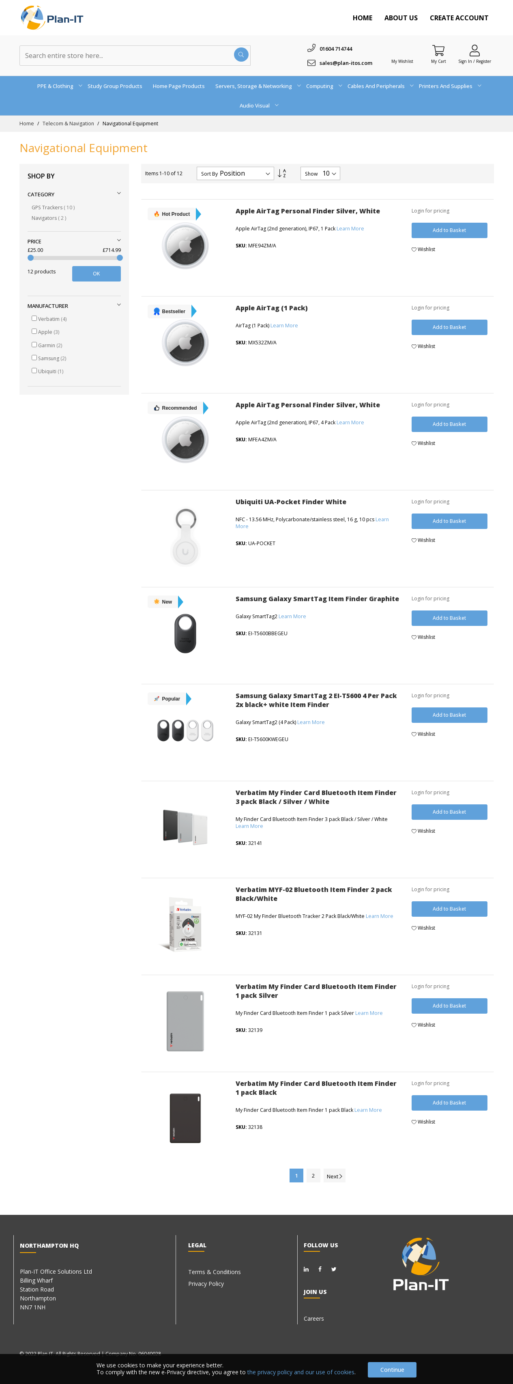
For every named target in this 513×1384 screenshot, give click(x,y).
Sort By (209, 174)
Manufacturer (48, 305)
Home (362, 17)
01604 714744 (336, 48)
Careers (314, 1318)
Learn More (350, 228)
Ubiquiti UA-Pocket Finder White (291, 501)
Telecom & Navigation (69, 123)
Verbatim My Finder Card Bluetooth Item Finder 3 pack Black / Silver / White (316, 797)
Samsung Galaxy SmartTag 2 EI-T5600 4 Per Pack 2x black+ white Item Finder (316, 700)
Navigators (49, 218)
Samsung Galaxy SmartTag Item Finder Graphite (317, 598)
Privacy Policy (206, 1283)
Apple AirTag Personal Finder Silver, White (308, 210)
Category (41, 194)
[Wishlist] (402, 50)
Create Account (459, 17)
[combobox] (135, 55)
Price (34, 241)
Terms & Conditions (214, 1272)
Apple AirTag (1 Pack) (272, 307)
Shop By (41, 176)
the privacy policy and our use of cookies (300, 1372)
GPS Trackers (53, 207)
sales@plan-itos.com (346, 63)
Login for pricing (430, 210)
